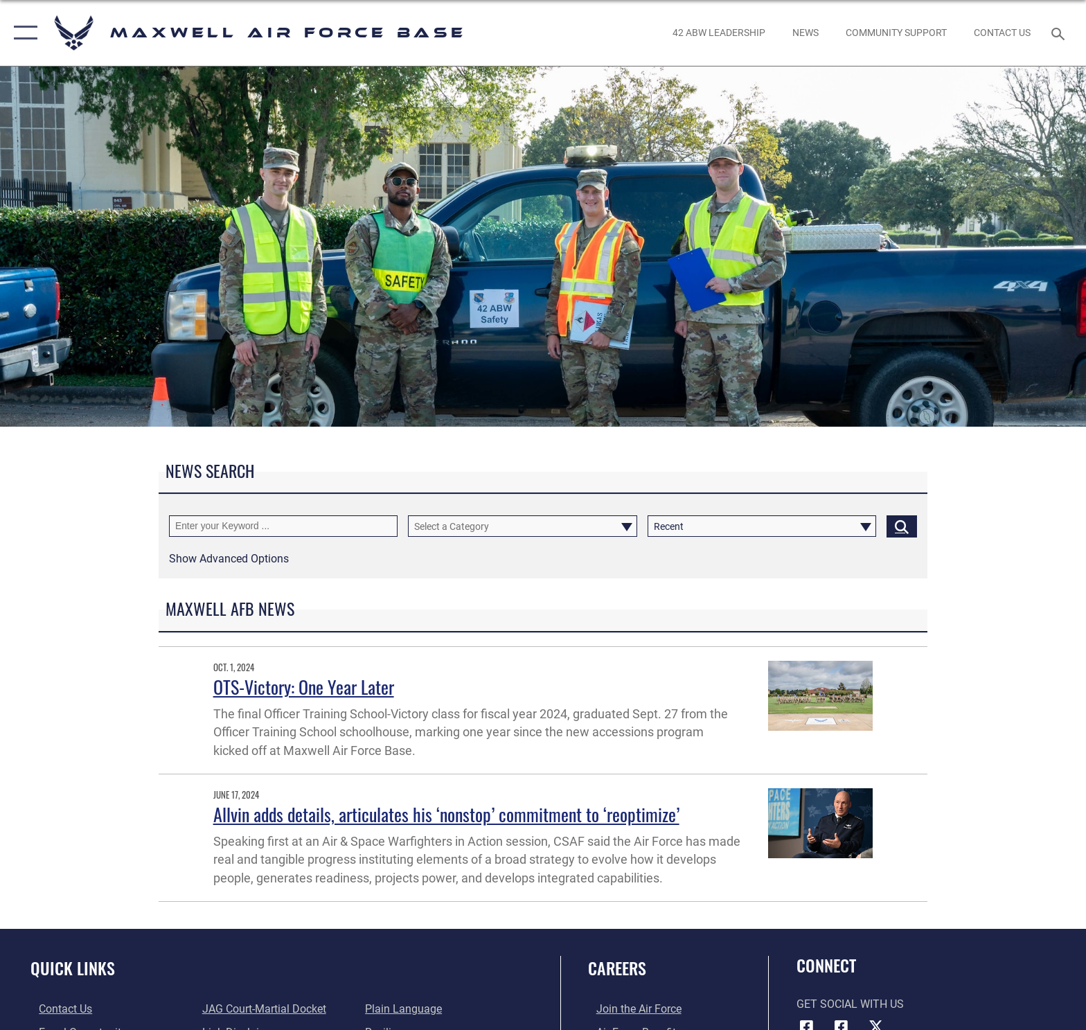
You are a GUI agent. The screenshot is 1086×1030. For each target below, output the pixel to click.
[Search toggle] (1060, 32)
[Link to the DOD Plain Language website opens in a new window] (406, 1008)
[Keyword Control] (283, 526)
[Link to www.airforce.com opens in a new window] (630, 1008)
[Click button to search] (902, 526)
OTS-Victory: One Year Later (303, 687)
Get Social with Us (850, 1004)
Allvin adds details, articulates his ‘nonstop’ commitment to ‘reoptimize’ (446, 814)
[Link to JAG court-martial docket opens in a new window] (261, 1008)
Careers (617, 968)
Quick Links (72, 968)
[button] (22, 33)
